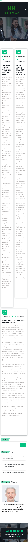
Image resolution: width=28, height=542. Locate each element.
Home (3, 31)
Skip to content (4, 1)
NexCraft (17, 536)
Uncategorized (7, 61)
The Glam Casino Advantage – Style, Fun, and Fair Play (7, 69)
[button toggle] (23, 9)
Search (5, 439)
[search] (26, 9)
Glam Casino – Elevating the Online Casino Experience (20, 69)
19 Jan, (5, 51)
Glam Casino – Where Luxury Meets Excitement (13, 322)
